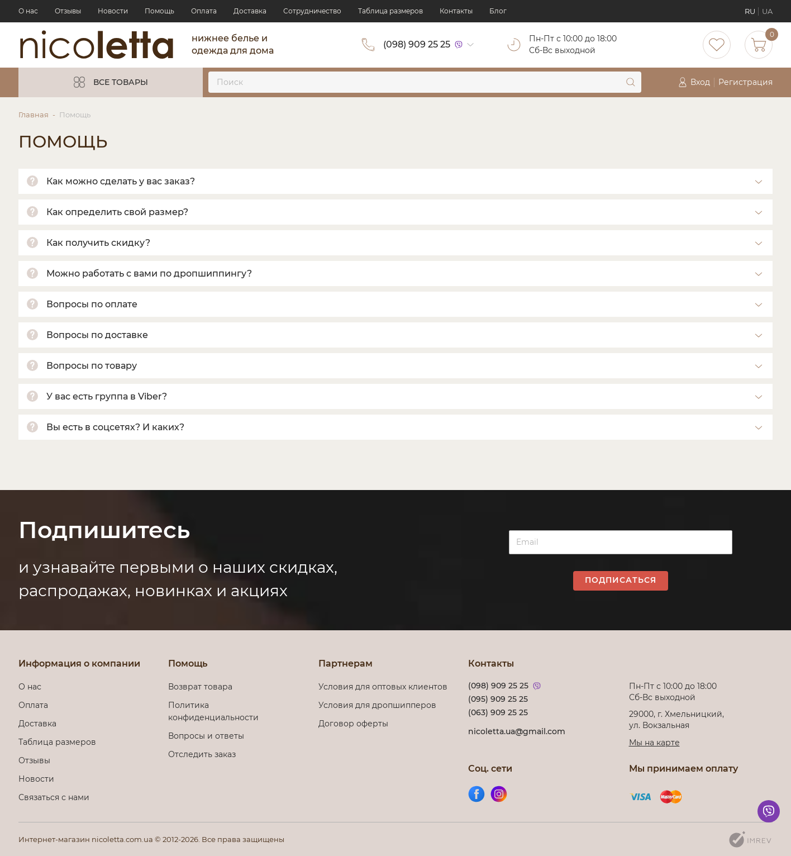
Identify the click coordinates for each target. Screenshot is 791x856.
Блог (498, 11)
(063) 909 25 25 (498, 712)
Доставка (250, 11)
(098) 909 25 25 (416, 44)
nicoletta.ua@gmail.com (516, 731)
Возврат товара (200, 687)
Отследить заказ (202, 754)
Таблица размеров (390, 11)
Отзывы (68, 11)
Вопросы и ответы (206, 736)
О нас (28, 11)
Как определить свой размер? (117, 212)
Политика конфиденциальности (213, 711)
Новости (113, 11)
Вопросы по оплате (91, 304)
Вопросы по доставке (97, 335)
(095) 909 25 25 (498, 699)
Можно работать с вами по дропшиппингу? (149, 273)
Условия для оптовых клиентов (382, 687)
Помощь (159, 11)
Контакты (456, 11)
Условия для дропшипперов (377, 705)
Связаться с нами (53, 797)
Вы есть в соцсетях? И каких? (115, 427)
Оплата (204, 11)
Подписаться (620, 580)
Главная (33, 114)
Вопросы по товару (91, 365)
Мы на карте (654, 743)
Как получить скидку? (98, 242)
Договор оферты (353, 724)
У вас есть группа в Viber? (106, 396)
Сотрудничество (312, 11)
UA (767, 11)
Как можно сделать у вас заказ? (120, 181)
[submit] (630, 82)
